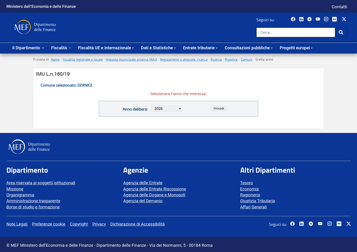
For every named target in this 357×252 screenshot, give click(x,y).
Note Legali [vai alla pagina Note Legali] (17, 224)
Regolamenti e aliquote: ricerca (184, 59)
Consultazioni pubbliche (247, 47)
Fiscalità (59, 47)
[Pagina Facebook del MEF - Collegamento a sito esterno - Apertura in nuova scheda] (293, 19)
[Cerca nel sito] (295, 32)
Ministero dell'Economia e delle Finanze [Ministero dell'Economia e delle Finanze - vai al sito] (41, 6)
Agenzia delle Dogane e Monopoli (154, 194)
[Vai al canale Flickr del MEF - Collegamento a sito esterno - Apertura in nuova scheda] (335, 19)
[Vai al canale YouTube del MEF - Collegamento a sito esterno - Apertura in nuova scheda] (318, 19)
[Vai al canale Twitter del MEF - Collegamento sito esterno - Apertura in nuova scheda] (344, 19)
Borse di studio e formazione (33, 207)
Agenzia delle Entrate (142, 182)
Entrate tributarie (199, 47)
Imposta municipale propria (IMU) (131, 59)
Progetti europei (295, 47)
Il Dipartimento (26, 47)
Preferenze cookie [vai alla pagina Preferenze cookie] (49, 224)
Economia (249, 189)
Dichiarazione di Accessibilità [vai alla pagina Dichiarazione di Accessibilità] (137, 224)
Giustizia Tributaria (257, 200)
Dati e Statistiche (157, 47)
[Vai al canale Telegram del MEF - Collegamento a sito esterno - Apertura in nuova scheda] (310, 19)
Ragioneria (250, 194)
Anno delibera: (135, 109)
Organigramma (20, 194)
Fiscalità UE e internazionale (104, 47)
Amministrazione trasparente (33, 200)
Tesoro (246, 182)
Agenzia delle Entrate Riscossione (154, 189)
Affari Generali (253, 207)
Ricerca (216, 59)
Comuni (246, 59)
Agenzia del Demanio (143, 200)
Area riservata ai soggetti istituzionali (40, 182)
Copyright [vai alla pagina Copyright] (79, 224)
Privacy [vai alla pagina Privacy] (99, 224)
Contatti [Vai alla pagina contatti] (339, 6)
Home (55, 59)
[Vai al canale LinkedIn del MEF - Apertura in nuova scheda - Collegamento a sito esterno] (301, 19)
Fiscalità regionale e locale (83, 59)
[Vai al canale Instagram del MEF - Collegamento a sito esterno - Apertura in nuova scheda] (326, 19)
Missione (14, 189)
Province (231, 59)
